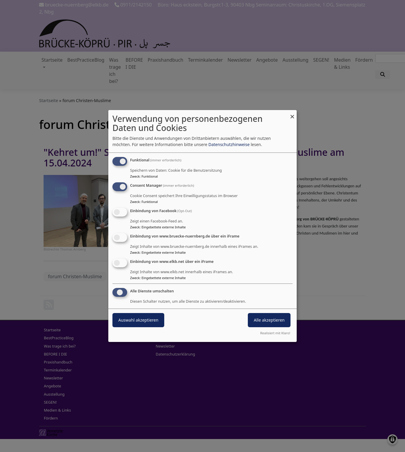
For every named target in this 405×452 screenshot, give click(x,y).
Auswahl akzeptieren (138, 320)
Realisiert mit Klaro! (275, 333)
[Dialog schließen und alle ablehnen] (292, 113)
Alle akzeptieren (269, 320)
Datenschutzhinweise (229, 144)
